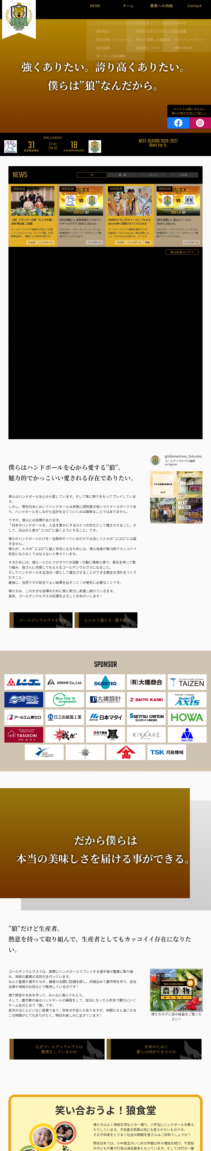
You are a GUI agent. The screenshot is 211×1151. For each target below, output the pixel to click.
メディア (153, 171)
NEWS (95, 7)
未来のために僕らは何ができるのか (156, 875)
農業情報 (18, 1110)
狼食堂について (92, 1121)
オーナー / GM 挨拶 (53, 1127)
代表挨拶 (138, 1099)
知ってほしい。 (146, 1040)
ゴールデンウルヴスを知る (43, 445)
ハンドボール (46, 1092)
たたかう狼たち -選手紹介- (108, 445)
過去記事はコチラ (182, 260)
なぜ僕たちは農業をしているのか (103, 1099)
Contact (194, 7)
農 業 (122, 171)
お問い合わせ (141, 1121)
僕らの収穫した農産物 (97, 1115)
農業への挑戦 (161, 7)
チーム (128, 7)
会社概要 (138, 1105)
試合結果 (47, 1121)
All (92, 171)
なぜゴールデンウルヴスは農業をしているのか (59, 875)
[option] (53, 139)
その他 (183, 171)
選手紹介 (47, 1110)
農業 (82, 1092)
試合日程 (47, 1115)
